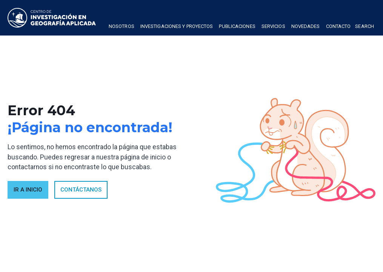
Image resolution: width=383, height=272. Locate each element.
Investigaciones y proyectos (176, 26)
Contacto (338, 26)
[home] (52, 18)
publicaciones (237, 26)
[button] (121, 27)
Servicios (273, 26)
